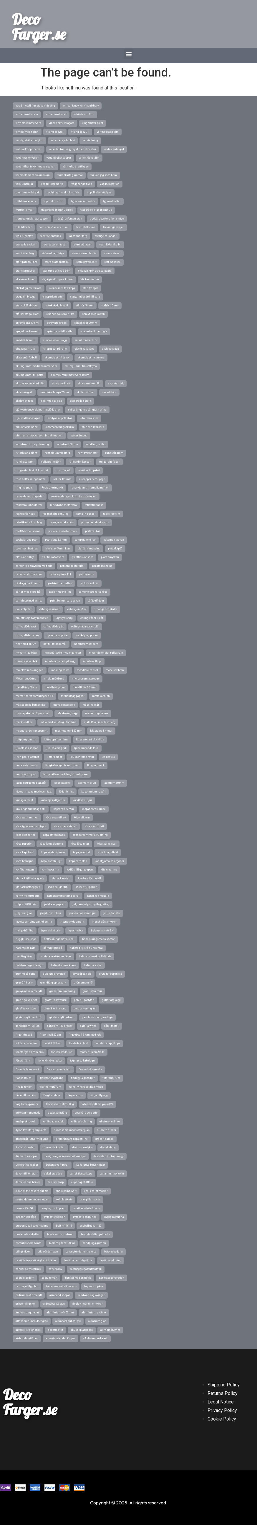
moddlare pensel (87, 670)
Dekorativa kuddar (27, 1164)
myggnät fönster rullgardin (106, 652)
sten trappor (90, 288)
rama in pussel (85, 513)
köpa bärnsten (78, 861)
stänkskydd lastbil (56, 305)
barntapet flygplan (27, 1286)
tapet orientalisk (50, 236)
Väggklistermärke (52, 183)
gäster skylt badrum (61, 1017)
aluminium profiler (94, 1312)
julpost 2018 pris (26, 904)
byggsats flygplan (54, 1216)
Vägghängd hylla (81, 183)
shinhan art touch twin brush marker (39, 435)
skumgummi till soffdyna (81, 366)
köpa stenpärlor (25, 834)
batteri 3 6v (55, 1268)
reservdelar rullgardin (30, 496)
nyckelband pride (57, 635)
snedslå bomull (25, 340)
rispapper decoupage (92, 479)
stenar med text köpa (62, 288)
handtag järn (24, 956)
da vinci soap (56, 1182)
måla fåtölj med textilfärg (99, 722)
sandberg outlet (95, 444)
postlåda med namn (28, 531)
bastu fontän (49, 1277)
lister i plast (54, 756)
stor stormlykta (25, 270)
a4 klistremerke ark (95, 1338)
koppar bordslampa (94, 809)
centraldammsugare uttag (32, 1199)
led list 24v (108, 756)
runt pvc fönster (87, 452)
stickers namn (90, 279)
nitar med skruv (26, 643)
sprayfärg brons (57, 322)
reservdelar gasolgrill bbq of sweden (74, 496)
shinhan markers (93, 427)
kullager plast (24, 800)
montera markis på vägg (60, 661)
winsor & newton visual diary (81, 105)
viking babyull (55, 131)
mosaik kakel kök (26, 661)
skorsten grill (24, 392)
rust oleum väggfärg (57, 452)
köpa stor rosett (94, 826)
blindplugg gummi (94, 1243)
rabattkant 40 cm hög (29, 522)
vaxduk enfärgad (114, 149)
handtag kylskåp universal (86, 947)
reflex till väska (93, 505)
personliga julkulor (72, 565)
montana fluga (92, 661)
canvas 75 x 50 (24, 1208)
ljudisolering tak (56, 748)
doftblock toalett (25, 1147)
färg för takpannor (27, 1104)
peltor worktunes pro (29, 574)
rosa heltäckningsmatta (31, 479)
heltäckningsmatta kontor (98, 939)
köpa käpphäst (25, 852)
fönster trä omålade (92, 1052)
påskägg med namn (28, 583)
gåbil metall (111, 1025)
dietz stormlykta (82, 1147)
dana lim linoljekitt (112, 1173)
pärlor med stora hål (28, 591)
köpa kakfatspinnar (53, 852)
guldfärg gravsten (54, 973)
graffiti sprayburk (56, 1000)
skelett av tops (24, 400)
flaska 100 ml (24, 1078)
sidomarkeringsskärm (59, 427)
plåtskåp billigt (25, 557)
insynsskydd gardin (72, 921)
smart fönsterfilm (85, 340)
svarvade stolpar (26, 244)
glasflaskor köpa (26, 1008)
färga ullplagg (99, 1095)
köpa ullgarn (82, 817)
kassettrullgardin (86, 887)
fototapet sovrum (26, 1043)
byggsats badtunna (85, 1216)
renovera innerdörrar (29, 505)
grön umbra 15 (83, 982)
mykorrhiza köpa (26, 652)
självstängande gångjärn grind (87, 409)
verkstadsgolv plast (63, 140)
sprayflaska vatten (93, 314)
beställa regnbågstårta (78, 1260)
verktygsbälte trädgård (29, 140)
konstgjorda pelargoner (109, 861)
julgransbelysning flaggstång (91, 904)
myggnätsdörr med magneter (62, 652)
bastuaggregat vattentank (86, 1268)
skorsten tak (116, 383)
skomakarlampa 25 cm (54, 392)
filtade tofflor (24, 1086)
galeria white (88, 1025)
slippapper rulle (26, 348)
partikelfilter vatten (60, 583)
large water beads (27, 765)
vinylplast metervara (28, 123)
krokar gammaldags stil (31, 809)
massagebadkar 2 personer (33, 713)
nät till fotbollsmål (55, 643)
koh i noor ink (50, 869)
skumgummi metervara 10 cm (70, 374)
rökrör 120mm (62, 479)
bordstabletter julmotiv (95, 1234)
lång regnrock (96, 765)
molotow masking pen (30, 670)
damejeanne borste (28, 1182)
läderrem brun (86, 782)
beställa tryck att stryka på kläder (36, 1260)
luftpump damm (26, 739)
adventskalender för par (60, 1338)
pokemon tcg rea (113, 539)
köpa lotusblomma (51, 843)
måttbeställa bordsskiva (31, 704)
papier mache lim (60, 591)
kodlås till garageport (80, 869)
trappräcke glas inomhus (96, 209)
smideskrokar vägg (55, 340)
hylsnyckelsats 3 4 (102, 930)
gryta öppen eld (82, 973)
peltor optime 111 (60, 574)
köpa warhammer (27, 817)
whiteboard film (84, 114)
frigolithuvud (24, 1034)
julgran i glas (24, 913)
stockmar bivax (25, 279)
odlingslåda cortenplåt (85, 626)
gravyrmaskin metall (29, 991)
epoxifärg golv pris (86, 1112)
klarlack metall (61, 878)
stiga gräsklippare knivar (57, 279)
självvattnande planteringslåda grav (38, 409)
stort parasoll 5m (26, 261)
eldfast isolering (81, 1121)
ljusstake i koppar (27, 748)
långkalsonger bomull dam (62, 765)
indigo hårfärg (25, 930)
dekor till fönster (26, 1173)
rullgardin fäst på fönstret (32, 470)
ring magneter (25, 487)
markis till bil (24, 722)
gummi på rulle (25, 973)
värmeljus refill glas (76, 166)
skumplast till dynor (57, 357)
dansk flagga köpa (81, 1173)
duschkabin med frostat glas (71, 1130)
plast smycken (110, 557)
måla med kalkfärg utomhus (58, 722)
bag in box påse (93, 1286)
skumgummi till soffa (29, 374)
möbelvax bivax (115, 670)
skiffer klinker (85, 392)
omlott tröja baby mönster (32, 618)
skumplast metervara (91, 357)
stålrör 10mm (110, 305)
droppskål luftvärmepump (32, 1138)
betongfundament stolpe (81, 1251)
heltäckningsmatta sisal (59, 939)
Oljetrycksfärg (64, 618)
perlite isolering (102, 565)
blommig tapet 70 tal (62, 1243)
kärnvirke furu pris (27, 895)
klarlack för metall (89, 878)
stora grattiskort (86, 261)
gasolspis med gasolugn (97, 1017)
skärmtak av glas (51, 400)
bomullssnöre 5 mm (29, 1243)
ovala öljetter (24, 609)
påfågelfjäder (96, 600)
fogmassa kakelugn (82, 1060)
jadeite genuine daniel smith (34, 921)
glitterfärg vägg (111, 1000)
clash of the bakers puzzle (32, 1191)
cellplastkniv (64, 1199)
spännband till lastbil (60, 331)
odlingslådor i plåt (91, 618)
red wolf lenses (25, 513)
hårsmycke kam (26, 947)
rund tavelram (25, 461)
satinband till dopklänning (32, 444)
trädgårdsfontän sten (69, 218)
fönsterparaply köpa (107, 1043)
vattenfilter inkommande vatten (35, 166)
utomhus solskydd (27, 192)
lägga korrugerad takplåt (31, 782)
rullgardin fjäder (109, 461)
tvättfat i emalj (25, 209)
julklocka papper (54, 904)
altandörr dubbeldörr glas (32, 1321)
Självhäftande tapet (28, 418)
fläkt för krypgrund (51, 1078)
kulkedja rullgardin (53, 800)
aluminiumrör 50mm (60, 1312)
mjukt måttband (54, 678)
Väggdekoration (110, 183)
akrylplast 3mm (110, 1329)
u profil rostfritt (53, 201)
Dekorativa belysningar (90, 1164)
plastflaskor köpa (82, 557)
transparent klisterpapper (32, 218)
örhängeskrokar (49, 609)
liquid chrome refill (81, 756)
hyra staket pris (51, 930)
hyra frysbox (75, 930)
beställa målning (110, 1260)
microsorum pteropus (86, 678)
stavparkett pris (52, 296)
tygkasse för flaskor (83, 201)
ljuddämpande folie (86, 748)
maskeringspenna (96, 713)
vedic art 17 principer (29, 149)
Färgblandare (51, 1095)
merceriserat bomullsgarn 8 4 (34, 696)
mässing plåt (90, 704)
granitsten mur (92, 991)
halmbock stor (93, 965)
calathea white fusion (86, 1208)
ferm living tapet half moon (86, 1086)
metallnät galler (55, 687)
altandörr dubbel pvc (68, 1321)
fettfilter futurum (50, 1086)
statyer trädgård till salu (85, 296)
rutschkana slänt (26, 452)
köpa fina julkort (107, 852)
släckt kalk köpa (84, 348)
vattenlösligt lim (89, 157)
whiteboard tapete (27, 114)
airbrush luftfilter (27, 1338)
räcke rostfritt (111, 513)
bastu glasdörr (25, 1277)
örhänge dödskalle (105, 609)
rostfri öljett (63, 470)
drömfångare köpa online (72, 1138)
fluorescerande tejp (59, 1069)
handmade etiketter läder (55, 956)
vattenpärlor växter (27, 157)
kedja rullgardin (57, 887)
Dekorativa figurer (57, 1164)
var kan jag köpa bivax (103, 175)
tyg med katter (112, 201)
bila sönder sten (48, 1251)
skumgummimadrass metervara (36, 366)
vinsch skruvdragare (61, 123)
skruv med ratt (61, 383)
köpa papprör (24, 843)
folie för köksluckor (50, 1060)
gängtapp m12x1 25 (27, 1025)
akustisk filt (55, 1329)
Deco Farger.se (39, 27)
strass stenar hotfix (84, 253)
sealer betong (78, 435)
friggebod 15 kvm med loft (85, 1034)
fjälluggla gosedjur (83, 1078)
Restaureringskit (52, 487)
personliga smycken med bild (34, 565)
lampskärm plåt (26, 774)
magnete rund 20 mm (68, 730)
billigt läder (23, 1251)
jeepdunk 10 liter (50, 913)
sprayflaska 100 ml (27, 322)
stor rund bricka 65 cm (56, 270)
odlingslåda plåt (54, 626)
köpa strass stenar (65, 826)
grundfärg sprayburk (53, 982)
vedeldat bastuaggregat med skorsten (72, 149)
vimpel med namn (27, 131)
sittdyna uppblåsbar (59, 418)
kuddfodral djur (82, 800)
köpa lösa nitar (80, 843)
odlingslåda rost (26, 626)
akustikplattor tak (82, 1329)
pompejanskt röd (85, 539)
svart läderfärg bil (110, 244)
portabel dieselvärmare (62, 531)
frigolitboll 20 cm (50, 1034)
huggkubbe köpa (26, 939)
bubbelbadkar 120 (90, 1225)
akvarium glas (97, 1321)
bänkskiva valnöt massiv (61, 1286)
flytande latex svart (27, 1069)
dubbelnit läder (106, 1130)
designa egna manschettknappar (65, 1156)
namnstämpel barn (86, 643)
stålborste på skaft (27, 314)
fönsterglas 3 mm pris (30, 1052)
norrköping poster (86, 635)
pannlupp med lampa (29, 600)
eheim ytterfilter (110, 1121)
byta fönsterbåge (26, 1216)
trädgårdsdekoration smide (107, 218)
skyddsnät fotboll (26, 357)
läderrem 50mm (114, 782)
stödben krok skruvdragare (95, 270)
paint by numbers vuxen (65, 600)
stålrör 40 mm (85, 305)
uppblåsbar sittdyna (99, 192)
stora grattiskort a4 (57, 261)
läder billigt (66, 791)
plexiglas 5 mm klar (57, 548)
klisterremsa (109, 869)
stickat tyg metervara (29, 288)
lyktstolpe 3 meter (101, 730)
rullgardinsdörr (51, 461)
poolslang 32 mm (56, 539)
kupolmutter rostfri (93, 791)
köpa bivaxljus (24, 861)
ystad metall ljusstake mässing (35, 105)
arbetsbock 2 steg (54, 1303)
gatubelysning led (85, 1008)
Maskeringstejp (67, 713)
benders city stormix (28, 1268)
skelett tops (109, 392)
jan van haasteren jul (82, 913)
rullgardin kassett (80, 461)
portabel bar (92, 531)
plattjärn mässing (89, 548)
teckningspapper (113, 227)
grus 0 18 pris (24, 982)
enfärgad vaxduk (53, 1121)
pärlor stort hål (89, 583)
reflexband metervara (63, 505)
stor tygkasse (112, 261)
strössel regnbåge (53, 253)
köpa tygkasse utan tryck (31, 826)
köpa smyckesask (54, 834)
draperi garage (104, 1138)
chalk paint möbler (96, 1191)
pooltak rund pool (26, 539)
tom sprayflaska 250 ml (54, 227)
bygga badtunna (114, 1216)
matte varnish (101, 696)
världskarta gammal (70, 175)
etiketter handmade (28, 1112)
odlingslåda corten (27, 635)
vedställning (90, 140)
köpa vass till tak (56, 817)
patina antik (86, 574)
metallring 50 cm (26, 687)
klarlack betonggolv (28, 887)
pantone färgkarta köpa (93, 591)
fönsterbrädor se (61, 1052)
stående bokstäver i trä (60, 314)
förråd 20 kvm (53, 1043)
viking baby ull (80, 131)
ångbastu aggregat (27, 1312)
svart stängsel (83, 244)
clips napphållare (82, 1182)
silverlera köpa (89, 418)
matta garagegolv (64, 704)
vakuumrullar (24, 183)
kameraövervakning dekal (63, 895)
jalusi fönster (111, 913)
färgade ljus (75, 1095)
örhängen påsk (76, 609)
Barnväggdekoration (111, 1277)
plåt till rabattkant (53, 557)
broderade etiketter (27, 1234)
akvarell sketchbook (28, 1329)
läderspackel (62, 782)
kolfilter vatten (25, 869)
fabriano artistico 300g (60, 1104)
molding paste (60, 670)
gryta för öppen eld (110, 973)
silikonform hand (27, 427)
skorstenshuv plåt (89, 383)
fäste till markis (26, 1095)
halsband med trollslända (95, 956)
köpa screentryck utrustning (90, 834)
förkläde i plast (78, 1043)
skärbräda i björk (80, 400)
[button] (128, 54)
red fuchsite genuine (55, 513)
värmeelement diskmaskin (33, 175)
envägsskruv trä (26, 1121)
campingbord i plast (53, 1208)
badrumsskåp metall (29, 1295)
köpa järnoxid (81, 852)
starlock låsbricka (27, 305)
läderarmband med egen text (34, 791)
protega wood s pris (61, 522)
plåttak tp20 (115, 548)
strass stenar (112, 253)
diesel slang (108, 1147)
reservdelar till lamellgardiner (90, 487)
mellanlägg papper (72, 696)
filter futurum (111, 1078)
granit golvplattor (26, 1000)
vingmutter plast (92, 123)
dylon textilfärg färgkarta (31, 1130)
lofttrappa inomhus (56, 739)
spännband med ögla (94, 331)
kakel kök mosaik (98, 895)
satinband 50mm (67, 444)
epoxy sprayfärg (57, 1112)
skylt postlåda (110, 348)
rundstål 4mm (114, 452)
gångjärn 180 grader (59, 1025)
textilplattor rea (85, 227)
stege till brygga (25, 296)
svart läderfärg (25, 253)
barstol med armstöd (78, 1277)
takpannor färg (78, 236)
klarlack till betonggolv (30, 878)
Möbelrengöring (26, 678)
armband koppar (59, 1295)
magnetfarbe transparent (31, 730)
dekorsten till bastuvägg (109, 1156)
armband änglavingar (91, 1295)
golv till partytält (84, 1000)
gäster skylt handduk (29, 1017)
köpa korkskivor (107, 843)
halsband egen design (29, 965)
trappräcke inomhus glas (57, 209)
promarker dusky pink (95, 522)
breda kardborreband (60, 1234)
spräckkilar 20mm (85, 322)
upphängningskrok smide (63, 192)
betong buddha (113, 1251)
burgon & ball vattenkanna (32, 1225)
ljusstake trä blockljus (90, 739)
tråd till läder (24, 227)
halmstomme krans (63, 965)
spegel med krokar (27, 331)
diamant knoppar (26, 1156)
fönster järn (23, 1060)
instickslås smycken (104, 921)
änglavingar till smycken (87, 1303)
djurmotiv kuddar (54, 1147)
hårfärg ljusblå (52, 947)
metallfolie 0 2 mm (85, 687)
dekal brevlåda (53, 1173)
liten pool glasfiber (27, 756)
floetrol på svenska (90, 1069)
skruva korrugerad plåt (30, 383)
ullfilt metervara (26, 201)
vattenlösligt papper (59, 157)
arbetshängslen (26, 1303)
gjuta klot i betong (55, 1008)
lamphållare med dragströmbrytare (65, 774)
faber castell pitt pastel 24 (97, 1104)
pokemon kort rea (27, 548)
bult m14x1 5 (64, 1225)
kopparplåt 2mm (63, 809)
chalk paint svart (66, 1191)
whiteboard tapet (56, 114)
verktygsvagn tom (108, 131)
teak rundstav (24, 236)
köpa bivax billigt (51, 861)
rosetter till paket (89, 470)
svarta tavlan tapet (55, 244)
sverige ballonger (106, 236)
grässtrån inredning (62, 991)
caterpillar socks (90, 1199)
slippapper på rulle (55, 348)
